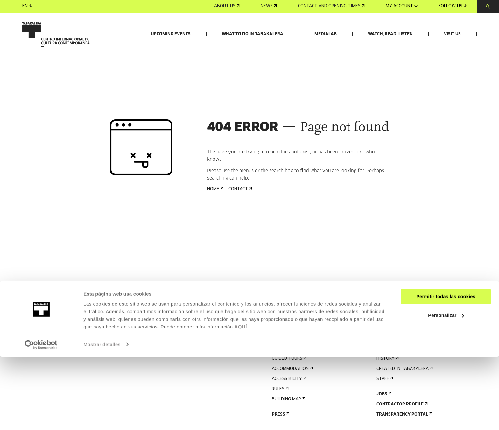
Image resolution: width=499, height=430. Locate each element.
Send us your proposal (405, 350)
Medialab (325, 34)
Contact (239, 226)
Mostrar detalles (102, 417)
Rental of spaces (397, 339)
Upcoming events (171, 34)
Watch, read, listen (390, 34)
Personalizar (446, 388)
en (27, 6)
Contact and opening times (331, 6)
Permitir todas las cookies (445, 369)
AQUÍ (240, 400)
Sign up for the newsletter (305, 339)
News (269, 6)
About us (227, 6)
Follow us (453, 6)
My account (402, 6)
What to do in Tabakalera (252, 34)
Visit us (452, 34)
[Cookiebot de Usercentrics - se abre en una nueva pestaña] (41, 417)
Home (214, 226)
